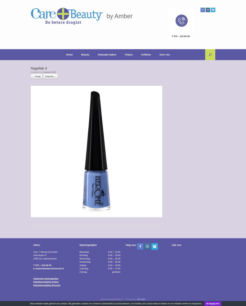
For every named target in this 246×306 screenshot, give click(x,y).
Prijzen (129, 54)
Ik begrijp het (212, 303)
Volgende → (50, 76)
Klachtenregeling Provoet (46, 285)
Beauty (85, 54)
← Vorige (37, 76)
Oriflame (146, 54)
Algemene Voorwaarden (45, 278)
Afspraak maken (107, 54)
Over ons (164, 54)
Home (69, 54)
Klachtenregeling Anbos (46, 282)
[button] (210, 54)
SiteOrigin (141, 299)
